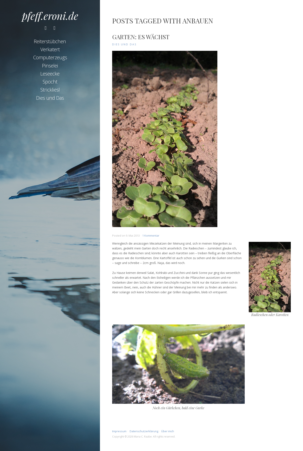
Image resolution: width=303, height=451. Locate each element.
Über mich (167, 431)
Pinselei (50, 65)
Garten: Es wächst (140, 37)
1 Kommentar (150, 235)
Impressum (119, 431)
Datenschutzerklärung (144, 431)
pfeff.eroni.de (50, 15)
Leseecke (50, 73)
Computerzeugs (50, 57)
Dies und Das (50, 97)
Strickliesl (50, 89)
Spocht (50, 81)
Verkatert (50, 49)
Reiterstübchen (50, 41)
